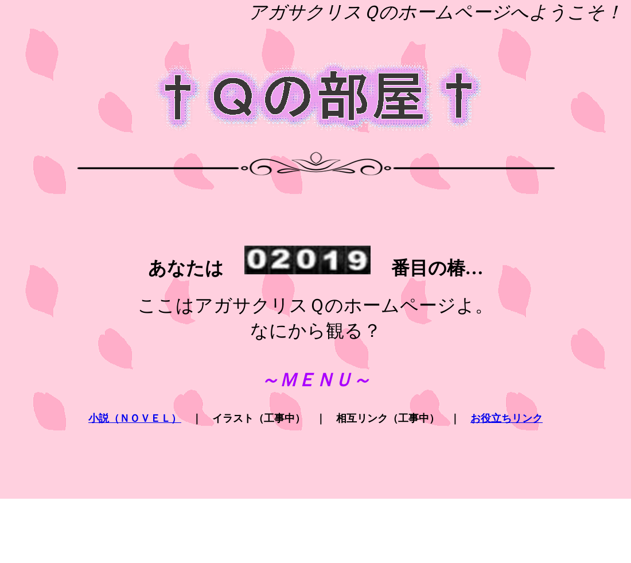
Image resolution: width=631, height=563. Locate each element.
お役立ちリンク (506, 418)
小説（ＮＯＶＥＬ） (134, 418)
